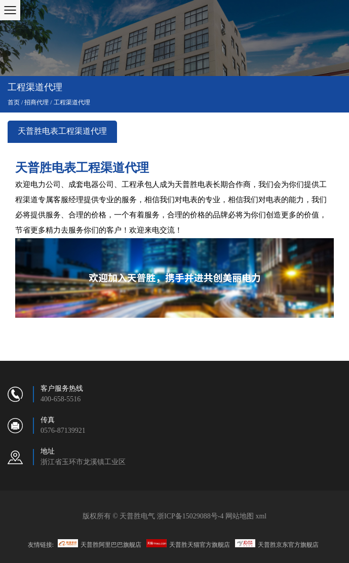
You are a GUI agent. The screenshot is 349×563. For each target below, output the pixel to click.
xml (260, 516)
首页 (14, 102)
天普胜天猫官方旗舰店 (188, 543)
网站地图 (239, 516)
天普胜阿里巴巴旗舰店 (99, 543)
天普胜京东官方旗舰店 (277, 543)
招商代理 (36, 102)
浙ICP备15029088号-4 (190, 516)
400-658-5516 (61, 399)
